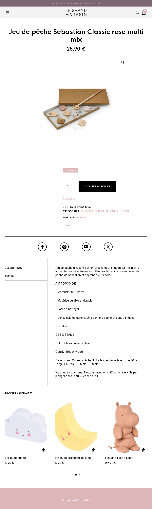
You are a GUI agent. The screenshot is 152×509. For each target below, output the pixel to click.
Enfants (87, 211)
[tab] (26, 268)
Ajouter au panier (97, 186)
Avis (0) (9, 276)
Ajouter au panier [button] (43, 450)
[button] (8, 12)
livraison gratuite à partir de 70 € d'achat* (76, 3)
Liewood (82, 217)
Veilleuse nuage (15, 457)
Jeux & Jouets (119, 211)
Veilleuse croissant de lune (73, 457)
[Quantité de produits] (69, 186)
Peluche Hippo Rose (119, 457)
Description (13, 268)
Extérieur (101, 211)
